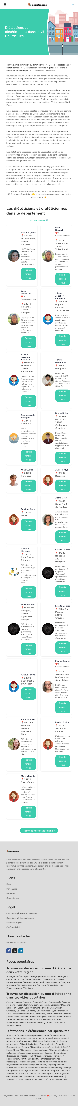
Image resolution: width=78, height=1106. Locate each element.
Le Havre (21, 1010)
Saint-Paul (56, 1019)
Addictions (11, 1035)
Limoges (46, 1010)
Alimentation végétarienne (18, 1041)
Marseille (62, 1010)
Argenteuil (55, 1002)
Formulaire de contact (16, 942)
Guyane (60, 979)
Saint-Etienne (43, 1019)
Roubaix (11, 1019)
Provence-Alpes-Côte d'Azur (19, 988)
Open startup (12, 898)
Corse (28, 979)
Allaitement (38, 1041)
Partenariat (11, 888)
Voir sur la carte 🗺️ (39, 220)
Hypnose (54, 1050)
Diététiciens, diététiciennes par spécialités (37, 1031)
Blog (8, 884)
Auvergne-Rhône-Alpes (17, 976)
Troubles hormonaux (59, 1079)
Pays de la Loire (55, 985)
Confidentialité (13, 927)
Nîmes (16, 1016)
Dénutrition (61, 1044)
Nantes (67, 1013)
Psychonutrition (13, 1064)
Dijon (59, 1007)
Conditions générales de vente (20, 918)
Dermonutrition (13, 1047)
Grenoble (10, 1010)
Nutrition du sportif (29, 1058)
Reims (59, 1016)
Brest (20, 1007)
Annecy (44, 1002)
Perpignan (41, 1016)
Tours (49, 1022)
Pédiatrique (11, 1061)
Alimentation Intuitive (24, 1038)
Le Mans (31, 1010)
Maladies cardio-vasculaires (29, 1053)
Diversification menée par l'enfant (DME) (50, 1047)
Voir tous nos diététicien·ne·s (39, 830)
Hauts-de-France (14, 982)
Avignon (34, 1004)
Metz (8, 1013)
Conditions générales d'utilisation (21, 913)
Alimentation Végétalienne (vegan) (51, 1038)
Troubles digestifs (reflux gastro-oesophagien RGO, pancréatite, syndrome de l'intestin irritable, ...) (37, 1075)
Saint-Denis (30, 1019)
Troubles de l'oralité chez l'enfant (21, 1073)
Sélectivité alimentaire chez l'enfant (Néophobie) (39, 1067)
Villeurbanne (59, 1022)
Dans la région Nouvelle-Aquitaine (40, 67)
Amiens (27, 1002)
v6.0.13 (39, 1098)
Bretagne (62, 976)
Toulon (21, 1022)
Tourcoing (40, 1022)
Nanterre (58, 1013)
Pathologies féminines (50, 1058)
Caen (27, 1007)
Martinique (55, 982)
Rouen (20, 1019)
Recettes (10, 893)
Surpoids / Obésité (60, 1070)
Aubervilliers (23, 1004)
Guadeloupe (49, 979)
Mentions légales (14, 922)
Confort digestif (47, 1044)
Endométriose (12, 1050)
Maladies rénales (43, 1055)
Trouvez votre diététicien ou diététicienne (25, 64)
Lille (39, 1010)
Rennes (67, 1016)
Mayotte (66, 982)
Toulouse (30, 1022)
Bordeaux (55, 1004)
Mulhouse (40, 1013)
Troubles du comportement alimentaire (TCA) (27, 1079)
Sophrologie (23, 1070)
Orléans (24, 1016)
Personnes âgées (27, 1061)
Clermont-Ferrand (39, 1007)
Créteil (52, 1007)
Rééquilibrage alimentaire (34, 1064)
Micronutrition (12, 1058)
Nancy (49, 1013)
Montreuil (29, 1013)
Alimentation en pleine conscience (33, 1035)
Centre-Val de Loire (15, 979)
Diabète (25, 1047)
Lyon (54, 1010)
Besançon (44, 1004)
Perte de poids (44, 1061)
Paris (32, 1016)
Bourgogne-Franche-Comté (43, 976)
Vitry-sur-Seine (13, 1025)
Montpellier (18, 1013)
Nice (10, 1016)
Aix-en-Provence (14, 1002)
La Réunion (44, 982)
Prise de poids (59, 1061)
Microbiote (58, 1055)
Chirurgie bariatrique (29, 1044)
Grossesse (26, 1050)
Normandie (11, 985)
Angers (36, 1002)
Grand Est (37, 979)
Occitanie (42, 985)
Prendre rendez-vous (28, 273)
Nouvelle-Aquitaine (27, 985)
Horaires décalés (41, 1050)
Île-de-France (30, 982)
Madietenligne (30, 1096)
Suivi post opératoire (39, 1070)
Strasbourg (11, 1022)
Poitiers (51, 1016)
